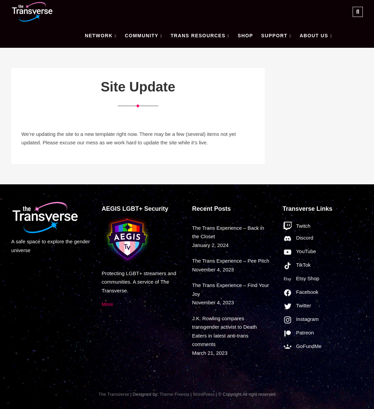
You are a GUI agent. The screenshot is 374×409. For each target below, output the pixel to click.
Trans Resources (198, 35)
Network (99, 35)
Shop (245, 35)
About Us (314, 35)
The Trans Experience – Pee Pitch (231, 261)
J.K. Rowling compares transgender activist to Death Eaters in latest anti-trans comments (224, 331)
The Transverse (113, 394)
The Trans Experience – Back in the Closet (228, 232)
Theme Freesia (174, 394)
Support (274, 35)
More (107, 304)
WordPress (204, 394)
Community (141, 35)
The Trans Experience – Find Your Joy (230, 289)
